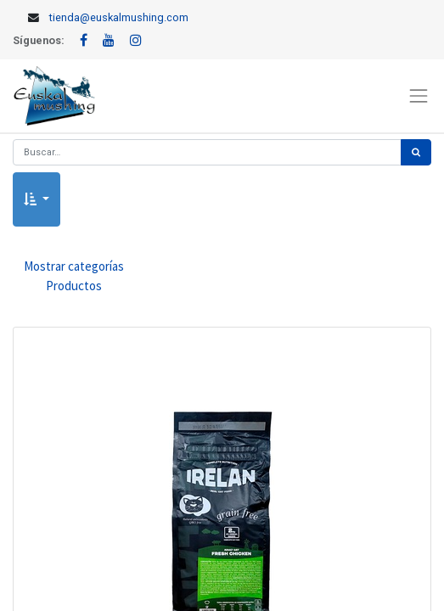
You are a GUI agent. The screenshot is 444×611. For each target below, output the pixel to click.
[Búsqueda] (416, 152)
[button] (36, 199)
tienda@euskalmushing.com (118, 17)
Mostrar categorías (74, 276)
